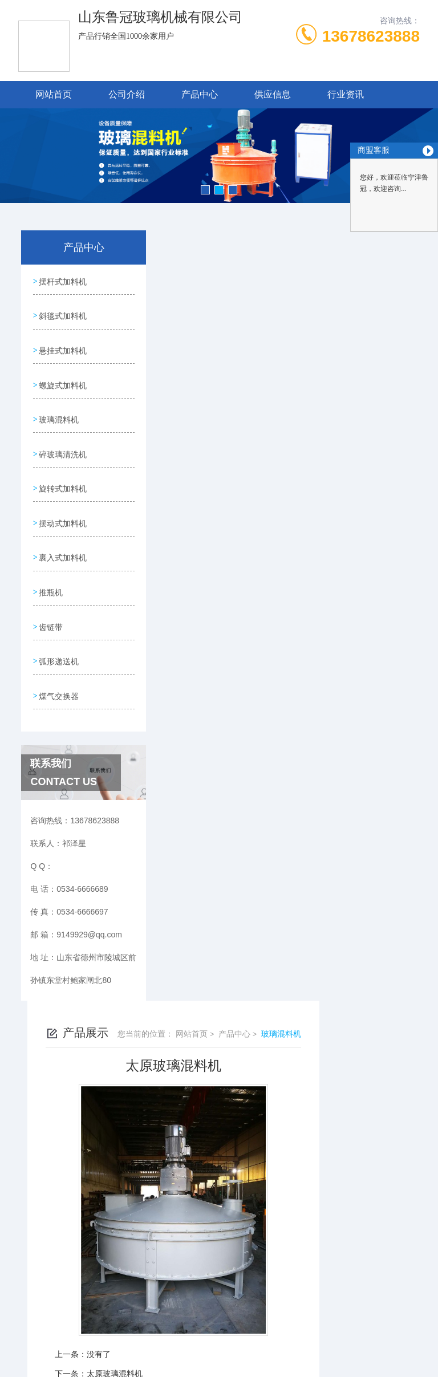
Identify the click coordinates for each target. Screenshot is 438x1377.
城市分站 (31, 1261)
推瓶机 (51, 573)
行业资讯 (345, 94)
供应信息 (272, 94)
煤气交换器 (59, 670)
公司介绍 (126, 94)
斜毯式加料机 (63, 313)
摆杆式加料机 (63, 280)
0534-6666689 (133, 1134)
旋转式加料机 (63, 475)
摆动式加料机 (63, 508)
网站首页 (53, 94)
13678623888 (371, 36)
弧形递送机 (59, 638)
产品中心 (199, 94)
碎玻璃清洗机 (63, 443)
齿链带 (51, 605)
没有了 (199, 583)
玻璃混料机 (59, 410)
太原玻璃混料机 (215, 603)
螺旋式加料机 (63, 378)
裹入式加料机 (63, 540)
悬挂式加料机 (63, 345)
